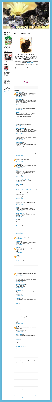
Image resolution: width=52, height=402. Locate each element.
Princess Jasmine (19, 136)
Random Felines (18, 225)
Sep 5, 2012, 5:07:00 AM (19, 161)
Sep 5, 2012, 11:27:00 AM (19, 244)
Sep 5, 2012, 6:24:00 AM (19, 181)
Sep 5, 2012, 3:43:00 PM (19, 275)
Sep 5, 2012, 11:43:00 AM (19, 252)
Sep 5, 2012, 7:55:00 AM (19, 210)
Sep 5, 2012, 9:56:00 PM (19, 336)
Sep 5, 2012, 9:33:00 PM (19, 323)
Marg (17, 207)
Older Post (36, 395)
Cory (21, 87)
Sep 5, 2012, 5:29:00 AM (19, 167)
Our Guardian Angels (21, 29)
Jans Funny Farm (18, 290)
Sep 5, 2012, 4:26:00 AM (19, 149)
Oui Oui (17, 303)
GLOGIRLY (17, 112)
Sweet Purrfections (19, 334)
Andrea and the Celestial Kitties (21, 107)
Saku (17, 326)
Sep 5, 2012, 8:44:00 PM (19, 312)
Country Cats (18, 241)
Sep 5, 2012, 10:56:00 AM (19, 233)
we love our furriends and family (26, 87)
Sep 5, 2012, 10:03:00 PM (20, 343)
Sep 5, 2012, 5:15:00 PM (19, 287)
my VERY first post (30, 62)
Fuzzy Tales (18, 164)
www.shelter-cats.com (19, 352)
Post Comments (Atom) (21, 397)
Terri (17, 255)
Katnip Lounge (18, 373)
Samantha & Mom (19, 99)
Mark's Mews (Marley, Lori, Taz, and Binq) (22, 179)
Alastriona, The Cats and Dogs (21, 213)
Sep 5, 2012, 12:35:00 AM (19, 133)
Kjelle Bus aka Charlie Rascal (20, 284)
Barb (17, 170)
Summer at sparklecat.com (20, 128)
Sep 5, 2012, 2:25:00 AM (19, 139)
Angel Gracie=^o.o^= (19, 260)
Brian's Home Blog (19, 184)
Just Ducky (18, 309)
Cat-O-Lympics (43, 29)
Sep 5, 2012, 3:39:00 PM (19, 269)
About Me (7, 29)
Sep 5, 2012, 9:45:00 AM (19, 222)
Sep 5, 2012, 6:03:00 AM (19, 176)
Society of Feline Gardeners (13, 29)
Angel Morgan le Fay (28, 29)
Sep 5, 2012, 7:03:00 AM (19, 204)
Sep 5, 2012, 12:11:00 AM (19, 104)
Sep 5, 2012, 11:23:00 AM (19, 238)
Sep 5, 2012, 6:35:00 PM (19, 300)
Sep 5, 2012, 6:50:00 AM (19, 198)
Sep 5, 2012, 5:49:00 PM (19, 295)
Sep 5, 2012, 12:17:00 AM (19, 125)
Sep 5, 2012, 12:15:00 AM (19, 120)
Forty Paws (18, 339)
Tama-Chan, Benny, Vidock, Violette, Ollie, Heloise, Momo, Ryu (25, 189)
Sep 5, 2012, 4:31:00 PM (19, 281)
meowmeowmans (18, 278)
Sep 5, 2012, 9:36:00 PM (19, 331)
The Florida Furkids (19, 366)
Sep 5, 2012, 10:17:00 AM (19, 228)
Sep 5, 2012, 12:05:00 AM (19, 96)
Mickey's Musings (19, 142)
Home (4, 29)
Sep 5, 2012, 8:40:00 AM (19, 216)
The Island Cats (18, 201)
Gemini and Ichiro (19, 92)
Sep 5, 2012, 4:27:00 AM (19, 155)
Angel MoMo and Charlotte (20, 346)
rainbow (17, 158)
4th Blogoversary (18, 87)
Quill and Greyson (19, 298)
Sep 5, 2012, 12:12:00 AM (19, 109)
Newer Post (15, 395)
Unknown (17, 236)
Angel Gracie (33, 29)
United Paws (38, 29)
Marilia (17, 219)
